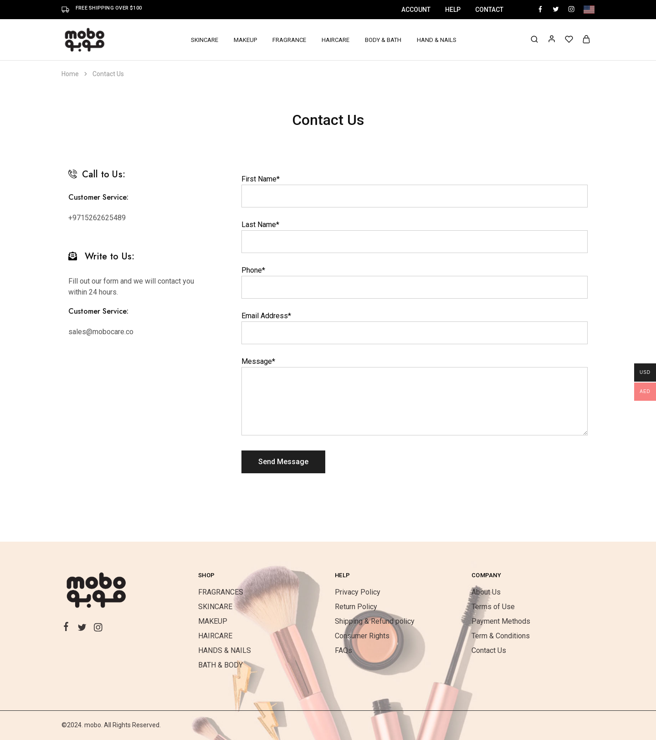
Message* (258, 361)
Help (453, 9)
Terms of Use (493, 606)
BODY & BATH (383, 39)
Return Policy (356, 606)
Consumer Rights (362, 635)
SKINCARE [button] (204, 39)
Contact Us (489, 650)
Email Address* (266, 315)
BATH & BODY (220, 665)
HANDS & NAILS (224, 650)
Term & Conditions (501, 635)
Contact (489, 9)
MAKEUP (212, 621)
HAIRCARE (335, 39)
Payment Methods (501, 621)
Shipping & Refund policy (375, 621)
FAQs (343, 650)
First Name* (260, 179)
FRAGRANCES (220, 592)
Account (415, 9)
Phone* (253, 270)
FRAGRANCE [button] (289, 39)
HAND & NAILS (436, 39)
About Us (486, 592)
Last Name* (260, 224)
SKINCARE (215, 606)
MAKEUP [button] (245, 39)
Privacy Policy (357, 592)
